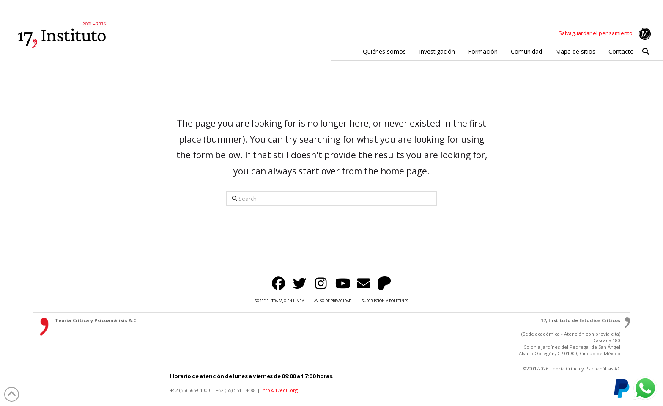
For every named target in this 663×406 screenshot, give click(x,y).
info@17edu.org (279, 390)
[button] (646, 51)
